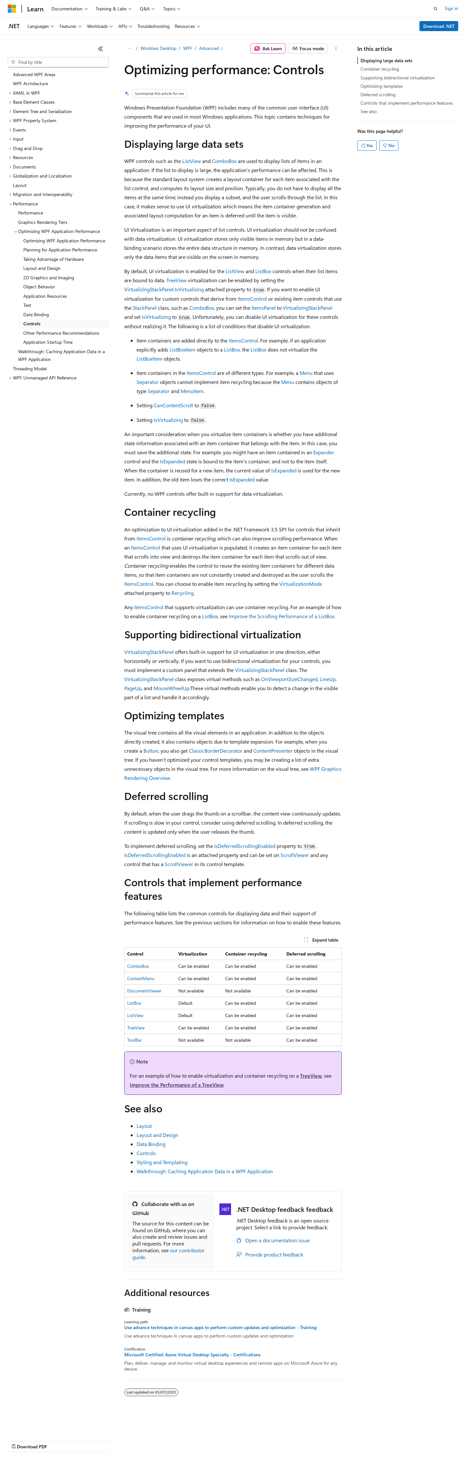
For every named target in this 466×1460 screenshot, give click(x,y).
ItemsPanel (263, 307)
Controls (146, 1153)
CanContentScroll (173, 405)
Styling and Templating (162, 1162)
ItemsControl (252, 298)
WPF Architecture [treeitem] (30, 83)
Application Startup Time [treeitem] (47, 342)
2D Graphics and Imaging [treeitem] (48, 277)
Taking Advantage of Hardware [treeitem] (53, 259)
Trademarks (268, 1440)
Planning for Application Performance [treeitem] (60, 250)
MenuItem (192, 391)
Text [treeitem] (27, 305)
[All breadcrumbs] (130, 48)
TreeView (176, 280)
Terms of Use (236, 1440)
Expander (323, 452)
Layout (144, 1125)
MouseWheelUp (171, 688)
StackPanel (145, 307)
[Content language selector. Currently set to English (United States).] (37, 1425)
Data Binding (151, 1144)
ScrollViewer (295, 855)
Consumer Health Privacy (186, 1440)
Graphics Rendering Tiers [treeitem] (42, 222)
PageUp (132, 688)
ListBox (263, 271)
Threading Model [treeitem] (30, 368)
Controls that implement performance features (407, 103)
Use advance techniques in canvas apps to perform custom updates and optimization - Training (220, 1327)
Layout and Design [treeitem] (42, 268)
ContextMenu (140, 978)
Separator (148, 381)
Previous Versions (58, 1440)
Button (150, 750)
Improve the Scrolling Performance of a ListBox (281, 616)
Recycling (183, 592)
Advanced (209, 48)
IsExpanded (172, 461)
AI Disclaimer (21, 1440)
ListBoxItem (182, 349)
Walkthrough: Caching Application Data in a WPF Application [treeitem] (61, 355)
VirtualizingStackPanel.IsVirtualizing (164, 289)
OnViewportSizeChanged (289, 679)
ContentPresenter (273, 750)
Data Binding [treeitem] (36, 314)
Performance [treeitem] (30, 213)
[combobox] (58, 62)
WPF (187, 48)
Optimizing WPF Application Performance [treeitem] (64, 241)
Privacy (141, 1440)
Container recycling (380, 69)
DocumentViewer (144, 991)
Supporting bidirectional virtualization (398, 78)
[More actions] (336, 48)
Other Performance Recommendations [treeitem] (61, 333)
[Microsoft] (12, 9)
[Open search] (435, 9)
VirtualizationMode (300, 583)
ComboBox (224, 160)
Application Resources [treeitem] (45, 296)
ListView (191, 160)
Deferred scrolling (378, 94)
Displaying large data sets (386, 60)
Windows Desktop (158, 48)
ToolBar (134, 1040)
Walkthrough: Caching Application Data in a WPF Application (205, 1171)
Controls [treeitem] (31, 323)
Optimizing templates (382, 86)
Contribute (116, 1440)
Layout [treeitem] (20, 185)
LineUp (328, 679)
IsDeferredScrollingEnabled (244, 845)
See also (369, 111)
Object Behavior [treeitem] (39, 287)
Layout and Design (157, 1134)
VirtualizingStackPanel (307, 307)
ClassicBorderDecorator (215, 750)
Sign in (451, 8)
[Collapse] (101, 48)
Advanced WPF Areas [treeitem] (34, 74)
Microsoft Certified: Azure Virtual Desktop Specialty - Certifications (192, 1355)
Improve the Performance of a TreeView (177, 1084)
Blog (88, 1440)
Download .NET (439, 26)
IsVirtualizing (156, 316)
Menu (306, 372)
